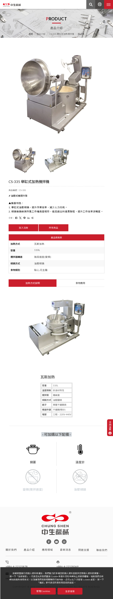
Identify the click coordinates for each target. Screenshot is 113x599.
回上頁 (81, 34)
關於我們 (11, 551)
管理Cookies (43, 591)
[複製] (32, 218)
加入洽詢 (23, 227)
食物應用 (80, 283)
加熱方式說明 (33, 283)
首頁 (31, 34)
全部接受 (70, 591)
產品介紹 (29, 552)
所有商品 (53, 227)
